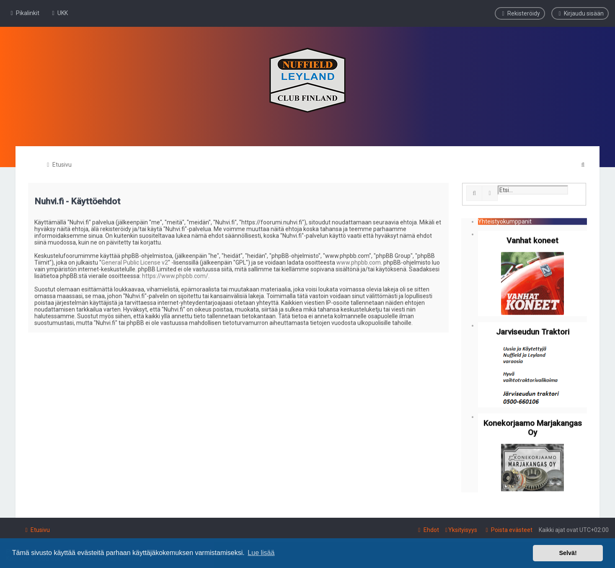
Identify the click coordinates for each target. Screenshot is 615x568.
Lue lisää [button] (261, 552)
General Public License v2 (134, 261)
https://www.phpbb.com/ (175, 274)
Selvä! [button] (567, 553)
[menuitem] (59, 13)
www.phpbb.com (358, 261)
